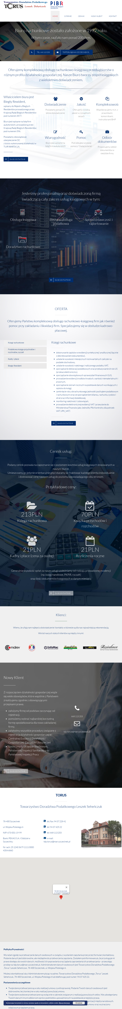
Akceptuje (78, 1003)
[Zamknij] (66, 887)
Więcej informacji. (64, 1003)
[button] (61, 897)
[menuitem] (56, 16)
